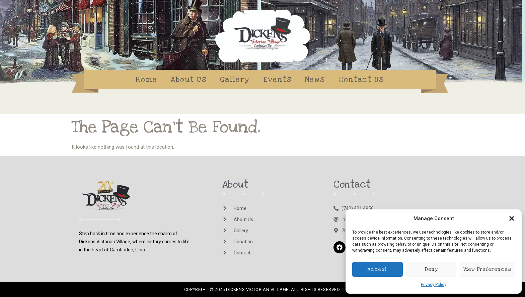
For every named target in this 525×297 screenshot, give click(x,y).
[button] (511, 218)
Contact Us (361, 79)
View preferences (487, 269)
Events (277, 79)
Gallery (235, 79)
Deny (431, 269)
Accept (377, 269)
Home (146, 79)
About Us (189, 79)
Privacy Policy (433, 284)
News (315, 79)
